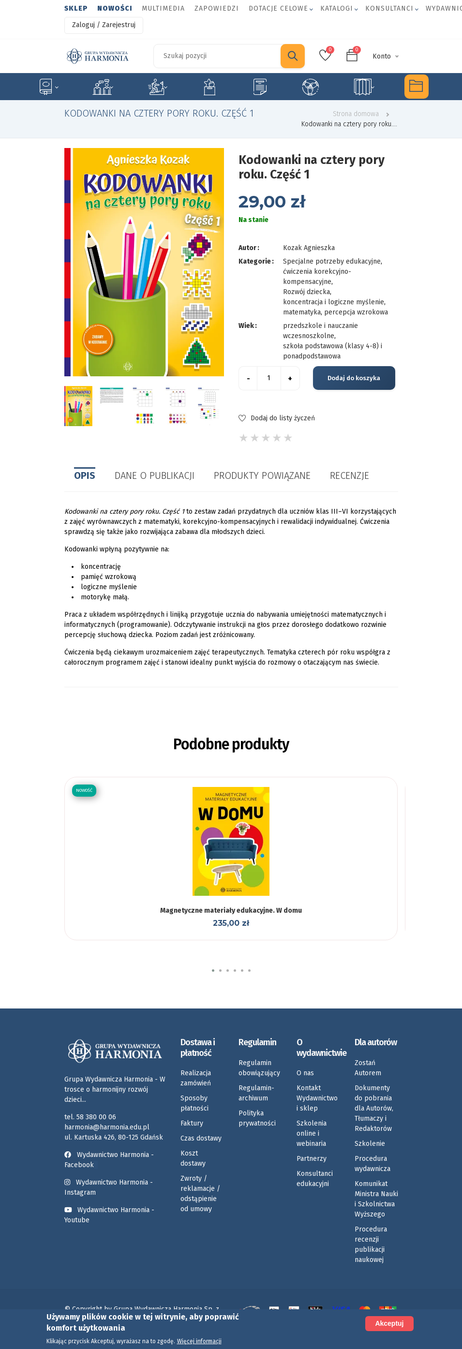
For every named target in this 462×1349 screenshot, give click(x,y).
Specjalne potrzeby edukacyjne (47, 86)
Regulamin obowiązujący (259, 1068)
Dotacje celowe (278, 8)
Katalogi (336, 8)
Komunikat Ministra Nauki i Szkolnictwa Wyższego (376, 1199)
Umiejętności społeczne (310, 86)
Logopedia (103, 86)
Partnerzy (312, 1159)
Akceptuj (389, 1323)
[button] (213, 970)
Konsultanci (389, 8)
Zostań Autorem (368, 1068)
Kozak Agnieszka (309, 248)
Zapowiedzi (216, 8)
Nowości (114, 8)
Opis (84, 475)
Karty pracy (260, 86)
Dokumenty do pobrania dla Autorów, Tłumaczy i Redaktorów (374, 1108)
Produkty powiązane (262, 475)
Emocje (209, 86)
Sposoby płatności (194, 1103)
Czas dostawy (201, 1138)
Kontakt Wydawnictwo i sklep (317, 1098)
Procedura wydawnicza (372, 1164)
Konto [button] (382, 56)
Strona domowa (356, 114)
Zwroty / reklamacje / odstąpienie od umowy (200, 1193)
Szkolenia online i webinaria (312, 1133)
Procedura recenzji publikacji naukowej (371, 1244)
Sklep (76, 8)
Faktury (191, 1123)
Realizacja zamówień (195, 1078)
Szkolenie (370, 1144)
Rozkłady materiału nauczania (364, 86)
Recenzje (349, 475)
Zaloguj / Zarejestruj (103, 25)
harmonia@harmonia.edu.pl (106, 1127)
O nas (305, 1073)
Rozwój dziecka (157, 86)
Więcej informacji (199, 1341)
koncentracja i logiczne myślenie (333, 302)
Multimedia (163, 8)
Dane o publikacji (154, 475)
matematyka (302, 312)
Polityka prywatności (257, 1118)
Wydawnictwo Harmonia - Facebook (109, 1160)
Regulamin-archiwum (256, 1093)
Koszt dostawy (193, 1158)
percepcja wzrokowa (356, 312)
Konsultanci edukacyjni (315, 1179)
